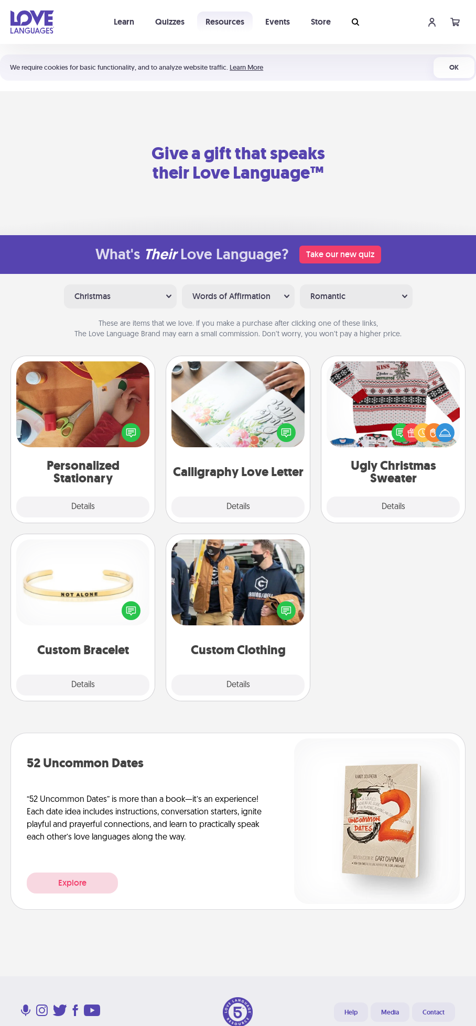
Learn (124, 21)
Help (351, 1012)
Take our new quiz (340, 254)
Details (83, 507)
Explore (72, 882)
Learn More (246, 67)
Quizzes (170, 21)
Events (277, 21)
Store (321, 21)
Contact (434, 1012)
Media (390, 1012)
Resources (224, 21)
